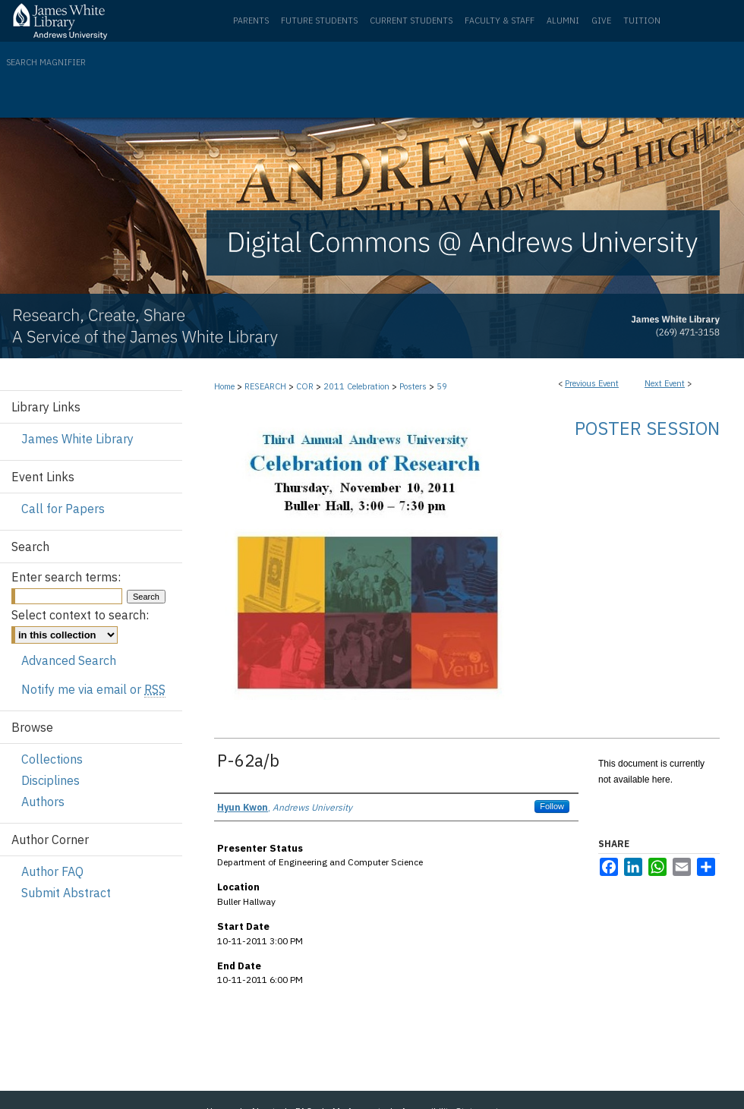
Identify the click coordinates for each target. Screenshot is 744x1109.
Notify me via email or (93, 689)
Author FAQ (52, 871)
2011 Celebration (357, 386)
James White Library (77, 438)
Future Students (319, 20)
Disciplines (50, 780)
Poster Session (647, 428)
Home (224, 386)
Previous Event (592, 383)
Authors (43, 801)
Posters (414, 386)
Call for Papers (63, 508)
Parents (251, 20)
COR (306, 386)
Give (601, 20)
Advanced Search (68, 660)
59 (442, 386)
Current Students (411, 20)
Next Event (665, 383)
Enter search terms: (66, 576)
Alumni (563, 20)
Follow (552, 806)
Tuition (641, 20)
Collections (52, 759)
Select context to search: (80, 614)
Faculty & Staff (499, 20)
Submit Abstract (66, 892)
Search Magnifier (46, 62)
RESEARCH (266, 386)
